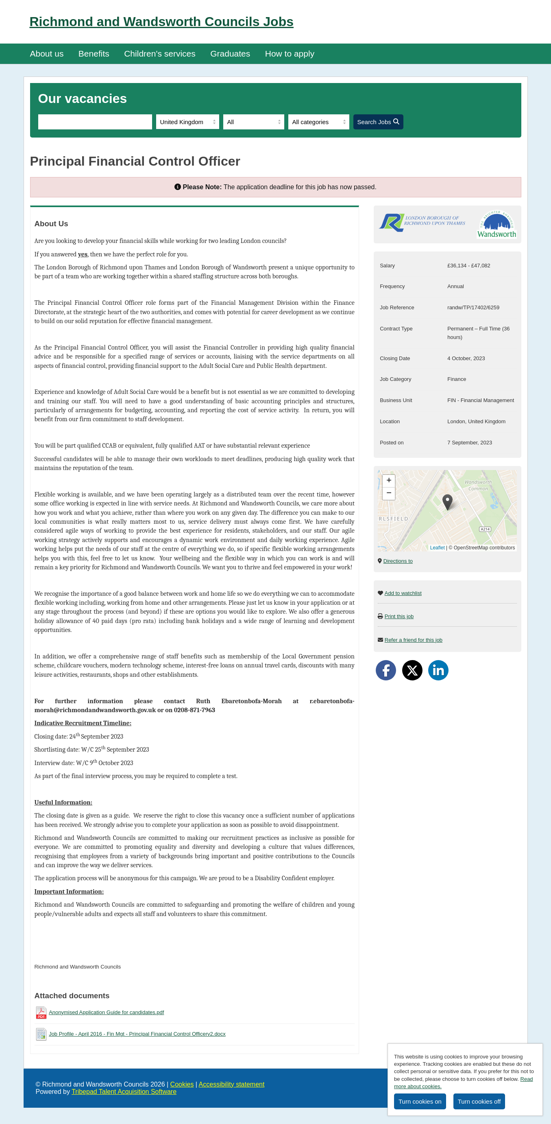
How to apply (289, 53)
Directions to (398, 561)
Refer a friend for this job (413, 640)
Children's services (160, 53)
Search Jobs (378, 121)
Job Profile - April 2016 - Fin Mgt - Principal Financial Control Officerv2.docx (137, 1034)
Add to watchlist (403, 593)
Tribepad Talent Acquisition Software (124, 1091)
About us (47, 53)
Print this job (399, 616)
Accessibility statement (232, 1084)
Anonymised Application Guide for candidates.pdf (106, 1012)
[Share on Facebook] (386, 670)
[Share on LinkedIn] (438, 670)
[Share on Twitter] (412, 670)
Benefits (93, 53)
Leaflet (437, 548)
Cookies (182, 1084)
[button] (447, 502)
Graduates (230, 53)
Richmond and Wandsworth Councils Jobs (162, 21)
